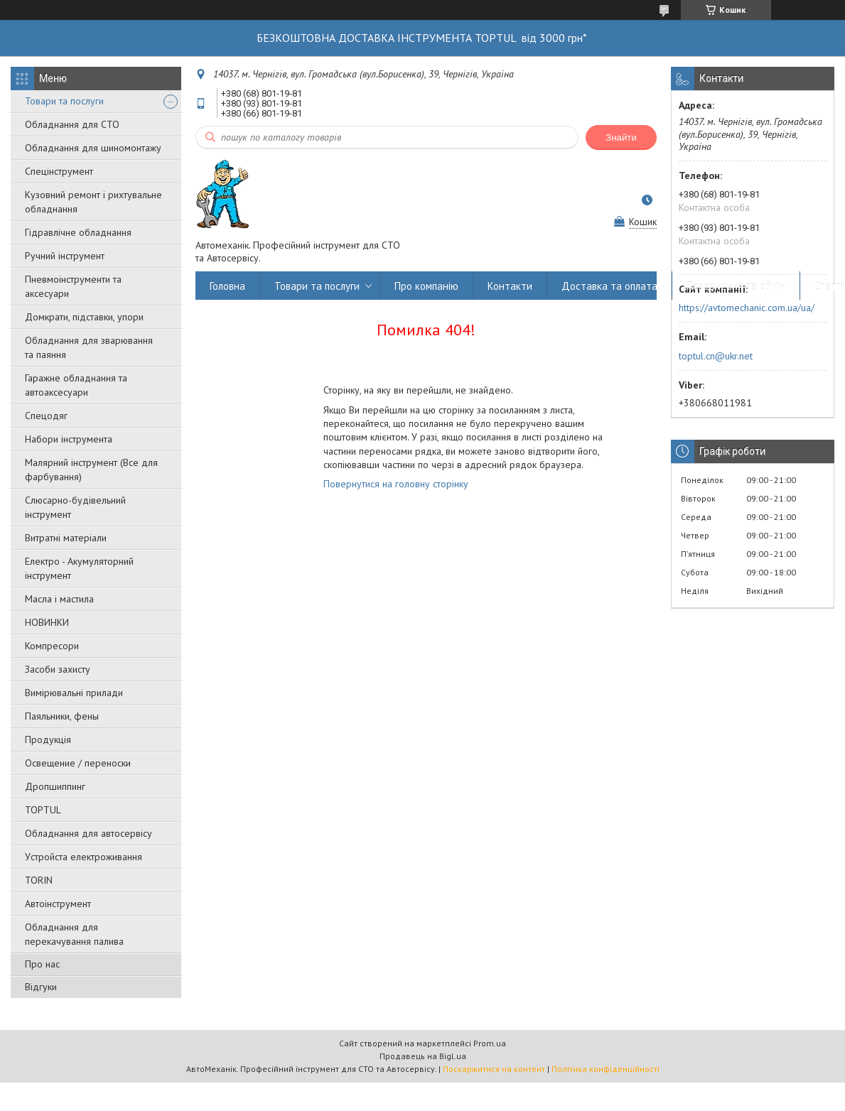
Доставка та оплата (609, 286)
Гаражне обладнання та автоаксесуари (76, 385)
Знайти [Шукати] (621, 137)
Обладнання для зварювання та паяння (89, 347)
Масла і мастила (59, 598)
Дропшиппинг (55, 786)
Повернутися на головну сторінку (395, 483)
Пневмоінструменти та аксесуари (73, 286)
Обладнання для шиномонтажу (93, 147)
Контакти (510, 286)
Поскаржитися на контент (494, 1068)
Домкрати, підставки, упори (84, 316)
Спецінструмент (59, 171)
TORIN (39, 880)
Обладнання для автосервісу (88, 833)
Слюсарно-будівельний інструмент (75, 507)
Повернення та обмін (736, 286)
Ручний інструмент (64, 255)
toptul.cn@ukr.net (716, 355)
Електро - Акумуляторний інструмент (79, 568)
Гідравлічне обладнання (78, 232)
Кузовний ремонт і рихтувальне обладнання (93, 201)
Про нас (42, 964)
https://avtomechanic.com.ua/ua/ (746, 307)
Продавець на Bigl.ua (423, 1056)
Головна (227, 286)
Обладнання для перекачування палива (74, 934)
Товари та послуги (64, 100)
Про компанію (426, 286)
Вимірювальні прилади (74, 692)
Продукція (48, 739)
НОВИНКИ (47, 622)
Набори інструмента (68, 439)
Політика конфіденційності (605, 1068)
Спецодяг (46, 415)
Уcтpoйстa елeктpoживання (83, 856)
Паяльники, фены (62, 716)
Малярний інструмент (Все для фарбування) (91, 469)
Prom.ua (489, 1043)
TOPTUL (43, 809)
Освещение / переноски (78, 763)
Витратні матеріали (66, 537)
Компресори (52, 645)
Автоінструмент (58, 903)
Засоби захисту (57, 669)
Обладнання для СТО (72, 124)
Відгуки (41, 986)
